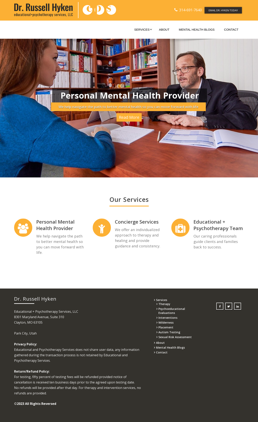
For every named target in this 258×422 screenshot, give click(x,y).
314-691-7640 (190, 9)
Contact (231, 29)
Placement (165, 327)
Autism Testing (169, 332)
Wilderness (166, 322)
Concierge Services (134, 221)
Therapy (164, 304)
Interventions (167, 318)
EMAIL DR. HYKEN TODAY (223, 10)
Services (143, 29)
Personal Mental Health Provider (55, 224)
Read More (129, 117)
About (164, 29)
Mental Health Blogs (196, 29)
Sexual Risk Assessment (175, 337)
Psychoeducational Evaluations (171, 311)
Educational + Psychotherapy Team (214, 224)
